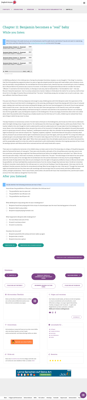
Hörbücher (30, 9)
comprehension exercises (38, 43)
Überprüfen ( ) (10, 245)
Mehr (33, 361)
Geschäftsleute (54, 335)
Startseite (6, 9)
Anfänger (52, 329)
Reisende (53, 333)
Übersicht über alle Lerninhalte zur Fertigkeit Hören (43, 277)
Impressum (63, 398)
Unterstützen (28, 398)
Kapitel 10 (11, 275)
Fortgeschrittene (55, 331)
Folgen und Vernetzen (15, 398)
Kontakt (56, 398)
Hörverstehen (18, 9)
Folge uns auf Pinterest (15, 285)
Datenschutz (72, 398)
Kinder (52, 337)
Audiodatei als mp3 (8, 73)
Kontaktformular (15, 359)
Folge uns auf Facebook (72, 285)
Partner (80, 398)
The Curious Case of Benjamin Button (50, 9)
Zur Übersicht (76, 317)
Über (5, 398)
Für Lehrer (41, 398)
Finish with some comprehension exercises (69, 257)
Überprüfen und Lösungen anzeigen (30, 245)
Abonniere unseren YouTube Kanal (43, 286)
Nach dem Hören (74, 275)
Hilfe (35, 398)
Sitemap (49, 398)
